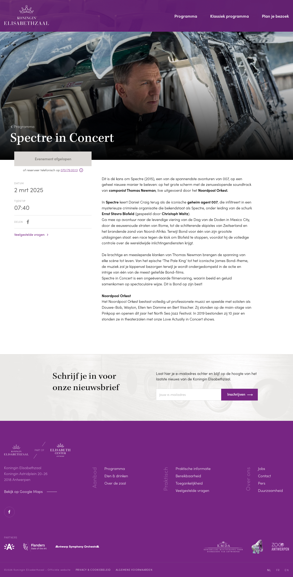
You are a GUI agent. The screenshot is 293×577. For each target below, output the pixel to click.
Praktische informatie (193, 468)
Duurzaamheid (270, 490)
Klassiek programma (229, 16)
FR (278, 569)
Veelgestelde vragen (29, 234)
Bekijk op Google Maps (24, 491)
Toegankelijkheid (189, 483)
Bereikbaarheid (188, 475)
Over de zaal (115, 483)
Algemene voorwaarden (134, 569)
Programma (185, 16)
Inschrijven (236, 394)
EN (287, 569)
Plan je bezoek (275, 16)
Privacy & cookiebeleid (93, 569)
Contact (264, 475)
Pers (261, 483)
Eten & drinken (116, 475)
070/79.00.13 (69, 170)
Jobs (261, 468)
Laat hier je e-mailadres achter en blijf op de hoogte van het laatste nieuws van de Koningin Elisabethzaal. (206, 376)
